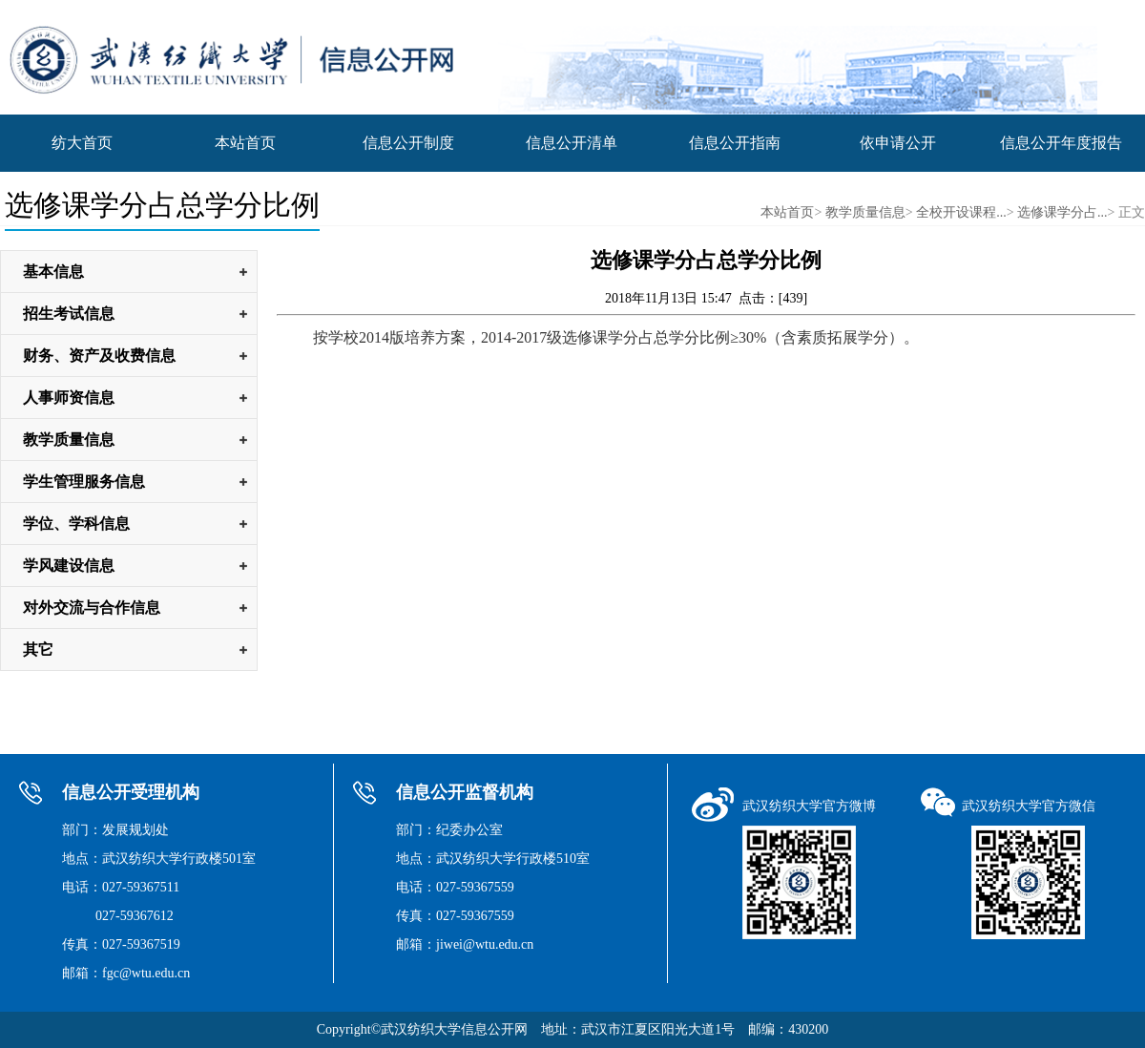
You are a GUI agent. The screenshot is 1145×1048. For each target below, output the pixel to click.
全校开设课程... (961, 212)
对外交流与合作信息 (91, 607)
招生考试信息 (68, 313)
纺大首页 (82, 143)
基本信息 (53, 271)
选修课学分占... (1062, 212)
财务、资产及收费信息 (99, 355)
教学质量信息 (865, 212)
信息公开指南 (735, 143)
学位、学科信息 (76, 523)
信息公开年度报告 (1061, 143)
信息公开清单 (571, 143)
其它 (38, 649)
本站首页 (245, 143)
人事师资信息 (68, 397)
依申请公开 (898, 143)
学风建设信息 (68, 565)
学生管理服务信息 (84, 481)
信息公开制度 (408, 143)
